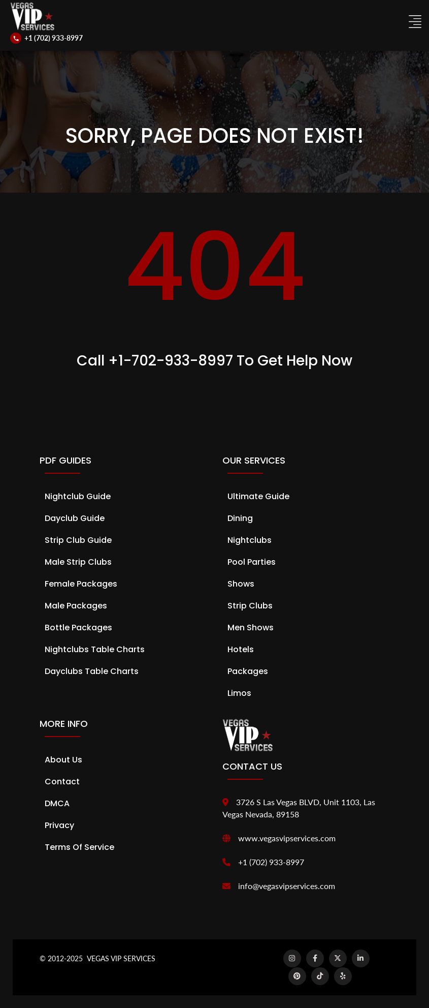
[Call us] (46, 38)
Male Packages (76, 606)
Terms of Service (79, 847)
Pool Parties (251, 562)
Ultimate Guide (258, 496)
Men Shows (250, 627)
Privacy (59, 825)
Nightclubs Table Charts (95, 649)
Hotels (240, 649)
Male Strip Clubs (78, 562)
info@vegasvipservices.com (286, 886)
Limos (239, 693)
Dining (240, 518)
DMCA (57, 803)
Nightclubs (249, 540)
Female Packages (81, 584)
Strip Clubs (250, 606)
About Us (63, 760)
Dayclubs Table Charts (92, 671)
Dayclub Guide (75, 518)
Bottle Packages (78, 627)
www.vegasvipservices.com (287, 838)
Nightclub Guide (78, 496)
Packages (247, 671)
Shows (240, 584)
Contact (62, 781)
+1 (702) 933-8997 (271, 862)
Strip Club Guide (78, 540)
